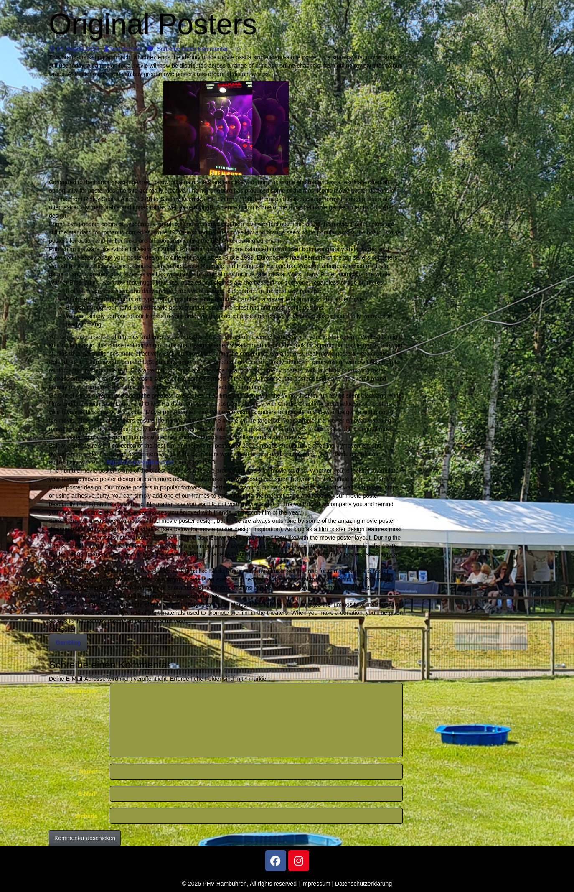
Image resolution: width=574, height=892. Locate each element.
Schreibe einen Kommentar (187, 49)
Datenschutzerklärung (363, 883)
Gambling (68, 642)
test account (123, 49)
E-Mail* (88, 793)
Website (86, 816)
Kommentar (81, 691)
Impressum (315, 883)
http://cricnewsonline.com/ (140, 462)
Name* (88, 771)
